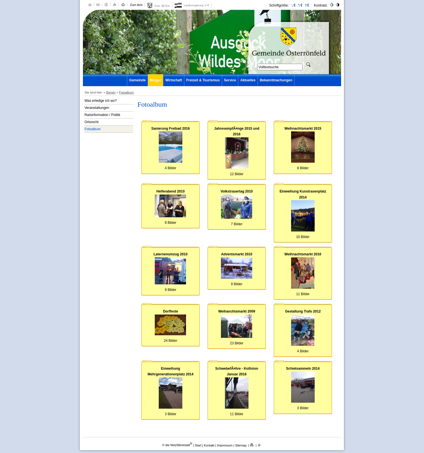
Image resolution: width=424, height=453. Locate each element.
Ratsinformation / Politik (102, 115)
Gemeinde (137, 80)
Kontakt (209, 445)
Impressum (225, 445)
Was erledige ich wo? (100, 101)
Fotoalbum (126, 92)
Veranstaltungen (96, 108)
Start (198, 445)
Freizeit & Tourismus (203, 80)
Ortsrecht (91, 122)
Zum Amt (136, 5)
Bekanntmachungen (276, 80)
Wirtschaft (173, 80)
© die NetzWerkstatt (177, 445)
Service (230, 80)
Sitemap (241, 445)
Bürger (155, 80)
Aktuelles (247, 80)
